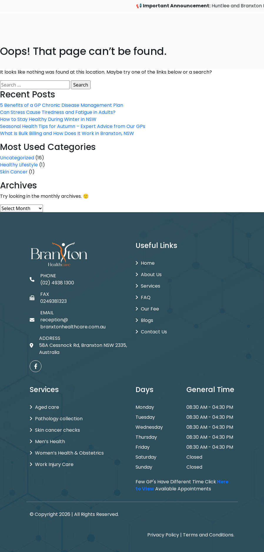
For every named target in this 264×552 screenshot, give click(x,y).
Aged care (44, 407)
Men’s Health (47, 441)
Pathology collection (56, 418)
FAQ (143, 297)
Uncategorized (17, 157)
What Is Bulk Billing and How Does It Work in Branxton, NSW (67, 133)
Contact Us (151, 331)
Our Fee (147, 308)
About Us (149, 274)
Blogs (144, 320)
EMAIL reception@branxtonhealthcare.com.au (68, 319)
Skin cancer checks (55, 430)
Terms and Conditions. (208, 534)
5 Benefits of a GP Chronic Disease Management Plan (61, 105)
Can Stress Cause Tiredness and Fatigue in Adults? (58, 112)
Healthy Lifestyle (19, 164)
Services (148, 286)
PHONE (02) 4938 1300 (52, 279)
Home (145, 263)
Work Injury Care (51, 464)
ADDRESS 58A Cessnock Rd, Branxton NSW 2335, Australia (78, 345)
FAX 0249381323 (48, 298)
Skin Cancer (14, 171)
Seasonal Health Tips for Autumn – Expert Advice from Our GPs (72, 126)
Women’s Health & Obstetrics (67, 453)
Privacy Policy (163, 534)
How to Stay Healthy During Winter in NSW (48, 119)
